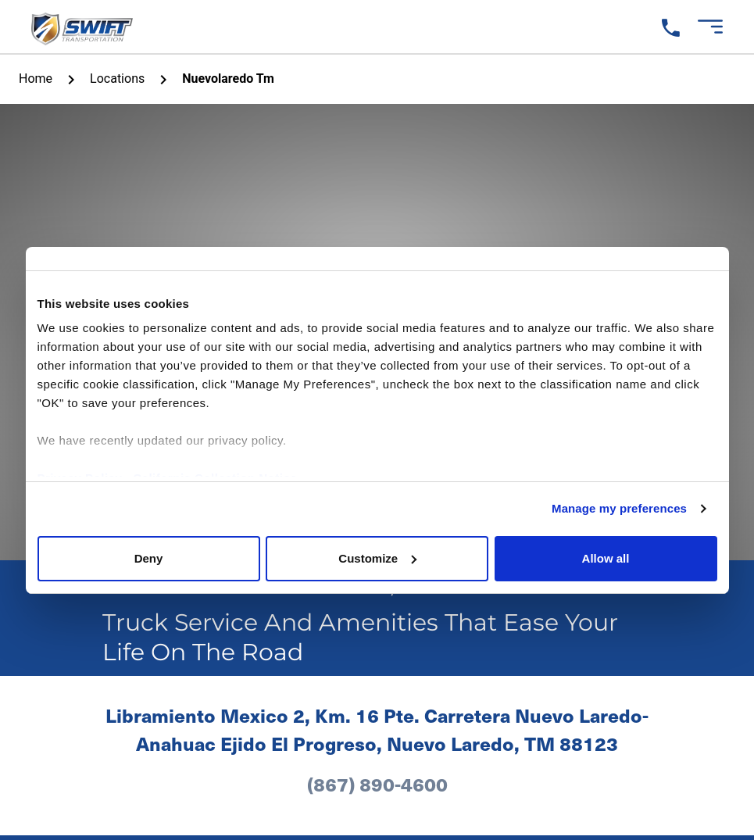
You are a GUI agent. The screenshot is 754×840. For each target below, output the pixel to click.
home (35, 78)
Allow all (606, 558)
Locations (117, 78)
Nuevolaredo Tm (228, 78)
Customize (377, 558)
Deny (148, 558)
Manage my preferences (619, 508)
